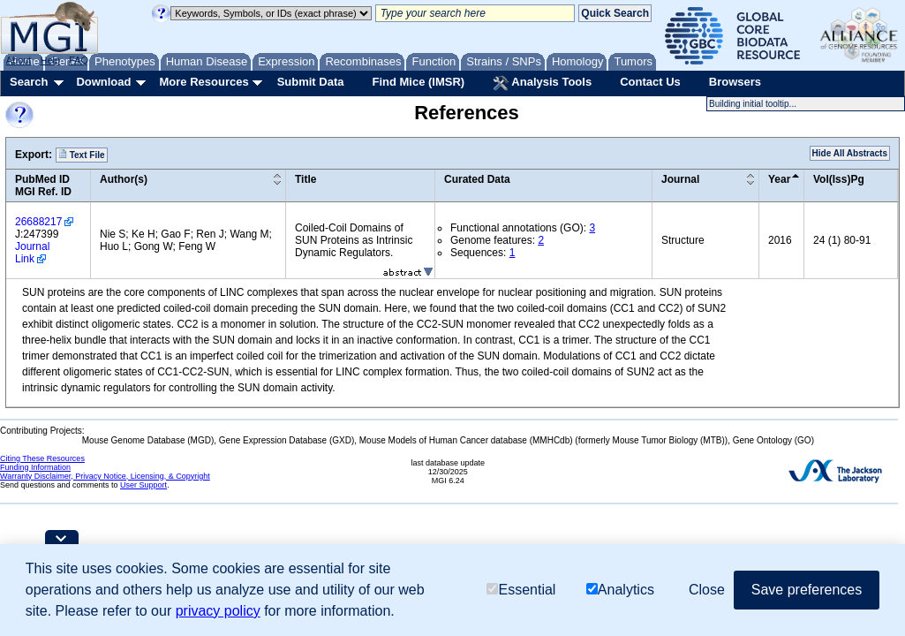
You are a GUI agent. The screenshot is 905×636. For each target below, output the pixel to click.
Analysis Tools (542, 83)
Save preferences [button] (806, 589)
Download (103, 81)
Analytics (620, 589)
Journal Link (32, 252)
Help (50, 60)
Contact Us (650, 81)
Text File (81, 154)
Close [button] (707, 589)
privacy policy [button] (218, 610)
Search (29, 81)
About (19, 60)
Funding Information (35, 467)
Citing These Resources (42, 458)
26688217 (38, 222)
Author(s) (123, 179)
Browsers (735, 81)
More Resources (203, 81)
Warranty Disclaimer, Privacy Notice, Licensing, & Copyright (105, 476)
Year (779, 179)
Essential (520, 589)
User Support (143, 485)
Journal (680, 179)
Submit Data (310, 81)
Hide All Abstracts (849, 153)
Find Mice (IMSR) (418, 81)
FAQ (78, 60)
